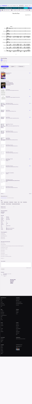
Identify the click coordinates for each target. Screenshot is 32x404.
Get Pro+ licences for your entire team (20, 338)
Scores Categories (18, 328)
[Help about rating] (7, 196)
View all (30, 193)
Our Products (2, 303)
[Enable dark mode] (26, 10)
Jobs (1, 300)
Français (2, 350)
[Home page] (3, 5)
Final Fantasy (2, 234)
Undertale (2, 233)
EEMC (1, 341)
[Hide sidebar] (13, 206)
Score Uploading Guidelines (19, 303)
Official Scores (18, 331)
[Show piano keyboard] (28, 10)
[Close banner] (30, 8)
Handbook (17, 312)
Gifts (1, 306)
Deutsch (2, 347)
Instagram (2, 331)
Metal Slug (2, 237)
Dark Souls (2, 238)
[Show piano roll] (29, 10)
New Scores (17, 325)
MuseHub (2, 340)
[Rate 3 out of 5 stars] (3, 197)
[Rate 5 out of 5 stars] (6, 197)
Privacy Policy (2, 312)
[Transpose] (16, 10)
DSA (1, 318)
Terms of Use (2, 313)
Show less (2, 258)
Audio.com (2, 338)
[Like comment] (6, 276)
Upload (26, 5)
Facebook (2, 325)
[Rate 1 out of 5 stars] (1, 197)
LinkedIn (2, 328)
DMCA (1, 316)
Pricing (2, 319)
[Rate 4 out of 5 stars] (4, 197)
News (16, 334)
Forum (17, 313)
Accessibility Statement (4, 315)
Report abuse (17, 300)
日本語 (1, 353)
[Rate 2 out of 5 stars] (2, 197)
